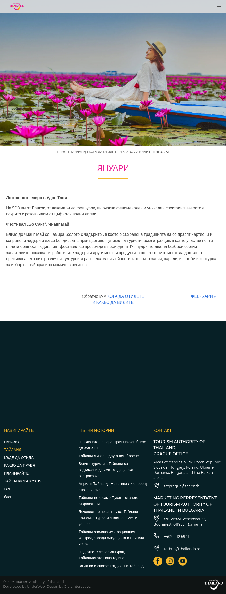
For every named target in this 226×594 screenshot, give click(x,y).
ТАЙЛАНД (78, 152)
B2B (8, 489)
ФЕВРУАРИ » (203, 296)
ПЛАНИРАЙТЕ (16, 473)
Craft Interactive (77, 586)
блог (7, 497)
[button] (219, 6)
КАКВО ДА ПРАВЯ (19, 465)
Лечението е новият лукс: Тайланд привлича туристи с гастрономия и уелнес (108, 517)
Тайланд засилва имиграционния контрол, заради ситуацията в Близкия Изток (111, 537)
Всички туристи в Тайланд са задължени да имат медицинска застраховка (106, 469)
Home (62, 152)
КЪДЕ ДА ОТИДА (19, 457)
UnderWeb (36, 586)
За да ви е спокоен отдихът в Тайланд (111, 566)
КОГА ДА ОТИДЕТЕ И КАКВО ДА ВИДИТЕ (121, 152)
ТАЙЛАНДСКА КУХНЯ (23, 481)
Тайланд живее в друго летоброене (109, 456)
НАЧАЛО (11, 442)
